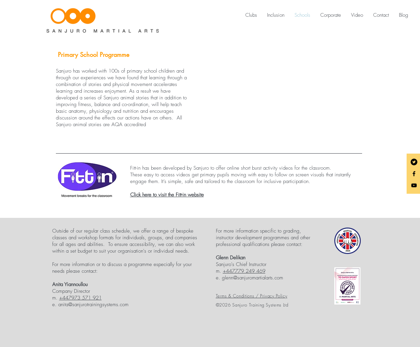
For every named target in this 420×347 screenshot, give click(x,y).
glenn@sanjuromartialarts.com (252, 277)
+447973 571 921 (80, 297)
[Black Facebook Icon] (414, 173)
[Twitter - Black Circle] (414, 162)
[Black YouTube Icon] (414, 185)
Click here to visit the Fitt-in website (167, 194)
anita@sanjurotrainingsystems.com (93, 304)
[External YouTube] (281, 97)
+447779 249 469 (244, 271)
